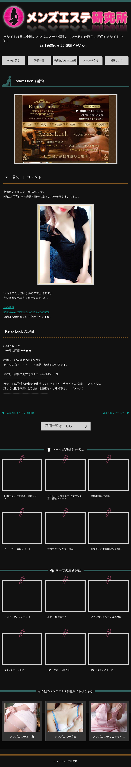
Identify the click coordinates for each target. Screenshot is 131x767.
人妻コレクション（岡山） (21, 413)
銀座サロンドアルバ (113, 413)
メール (78, 388)
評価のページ (50, 374)
